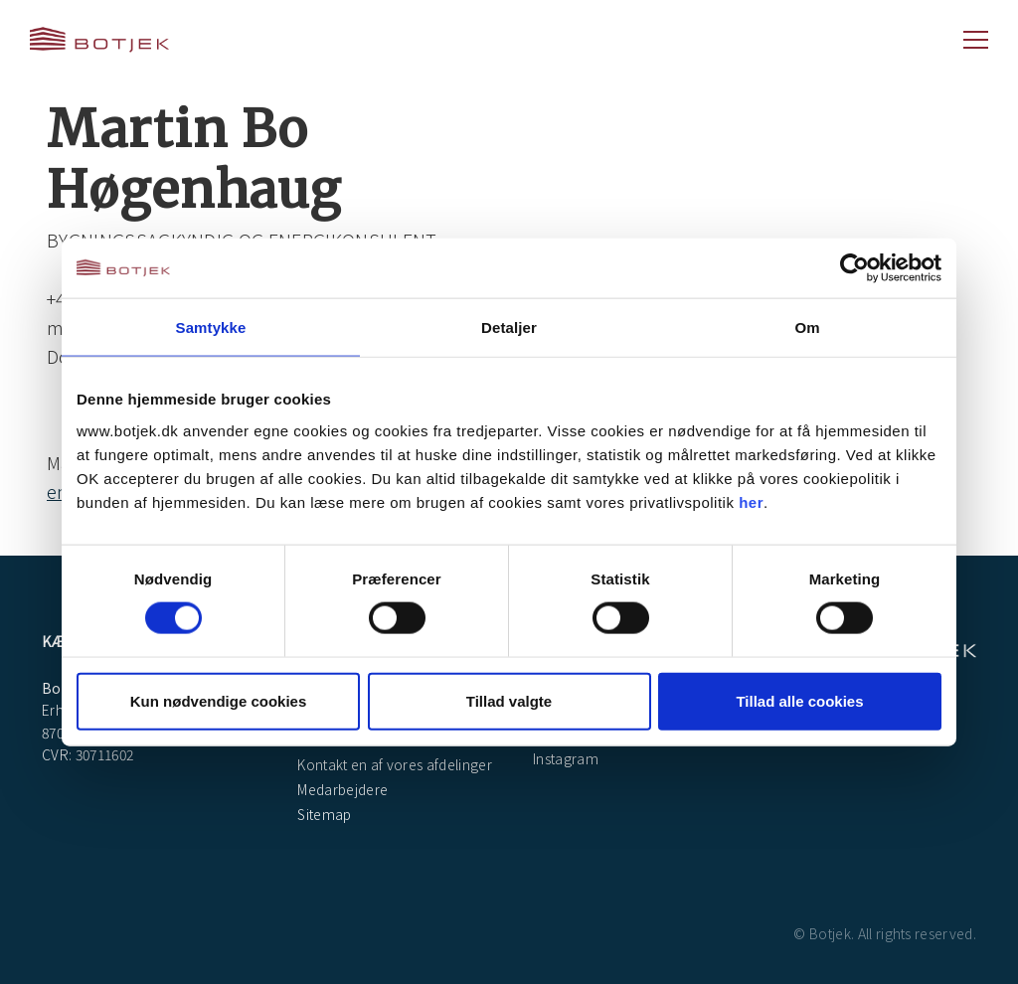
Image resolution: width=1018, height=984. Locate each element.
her (751, 501)
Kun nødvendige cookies (218, 700)
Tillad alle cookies (799, 700)
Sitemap (323, 814)
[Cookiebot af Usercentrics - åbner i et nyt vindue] (854, 268)
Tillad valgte (509, 700)
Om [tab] (806, 327)
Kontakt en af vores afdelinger (393, 764)
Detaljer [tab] (509, 327)
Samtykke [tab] (211, 327)
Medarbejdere (341, 789)
